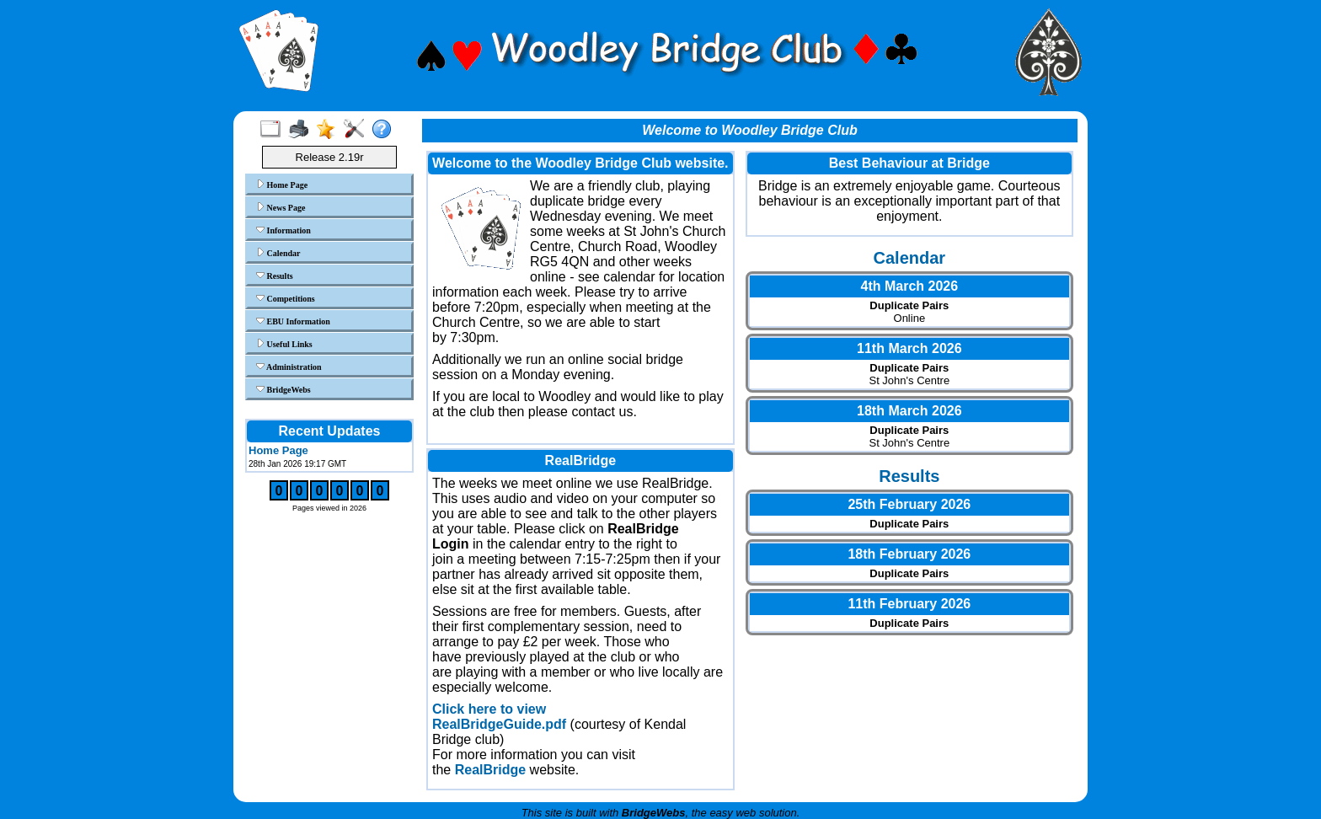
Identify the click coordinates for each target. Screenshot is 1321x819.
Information (283, 230)
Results (274, 275)
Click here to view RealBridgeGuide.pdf (499, 716)
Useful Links (284, 344)
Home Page (282, 184)
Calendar (278, 253)
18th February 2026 (909, 554)
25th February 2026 (909, 504)
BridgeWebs (283, 389)
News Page (280, 207)
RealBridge (490, 770)
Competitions (285, 298)
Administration (289, 366)
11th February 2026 (909, 604)
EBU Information (293, 321)
